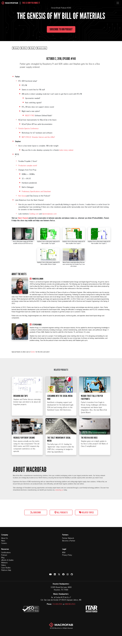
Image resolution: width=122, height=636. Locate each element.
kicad (15, 48)
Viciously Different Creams (24, 442)
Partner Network (68, 538)
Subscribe (35, 512)
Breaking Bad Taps (20, 400)
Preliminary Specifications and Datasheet (36, 192)
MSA (63, 553)
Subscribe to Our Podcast (61, 31)
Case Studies (6, 568)
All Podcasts (61, 512)
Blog (2, 558)
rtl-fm (23, 48)
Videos (3, 565)
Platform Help (6, 570)
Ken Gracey (22, 196)
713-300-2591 (57, 604)
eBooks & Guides (7, 560)
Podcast (4, 555)
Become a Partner (68, 541)
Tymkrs (33, 352)
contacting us (59, 490)
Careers (4, 543)
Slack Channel (23, 218)
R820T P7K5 (29, 116)
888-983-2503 (70, 604)
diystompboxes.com (49, 214)
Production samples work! (27, 166)
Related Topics (86, 512)
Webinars (4, 563)
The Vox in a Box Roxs (89, 442)
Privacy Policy (67, 555)
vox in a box (41, 48)
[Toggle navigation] (118, 3)
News (3, 541)
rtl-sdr (31, 48)
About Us (4, 538)
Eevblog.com (34, 214)
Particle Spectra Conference (28, 129)
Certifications (6, 553)
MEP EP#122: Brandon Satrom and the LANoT (38, 137)
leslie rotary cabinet (66, 150)
